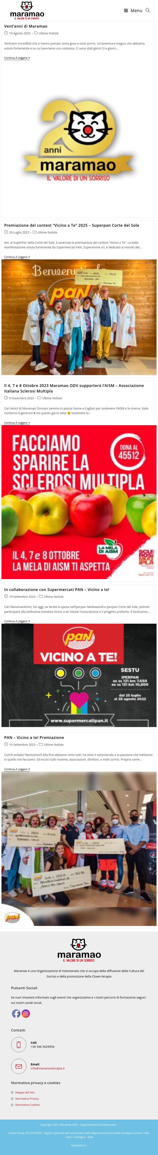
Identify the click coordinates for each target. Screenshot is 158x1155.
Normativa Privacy (27, 1098)
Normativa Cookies (27, 1105)
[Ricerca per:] (146, 10)
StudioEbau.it (79, 1145)
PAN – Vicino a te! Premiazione (34, 737)
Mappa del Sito (24, 1092)
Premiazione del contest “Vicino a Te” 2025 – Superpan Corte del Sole (71, 225)
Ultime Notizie (49, 33)
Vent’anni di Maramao (25, 26)
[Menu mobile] (133, 10)
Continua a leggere (17, 58)
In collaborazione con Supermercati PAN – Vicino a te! (56, 589)
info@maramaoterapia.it (48, 1068)
